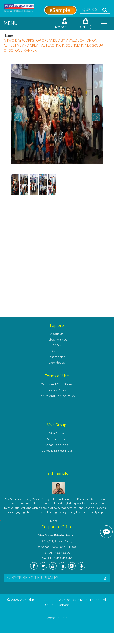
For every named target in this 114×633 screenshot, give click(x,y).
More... (55, 520)
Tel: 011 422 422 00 (57, 552)
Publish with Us (57, 339)
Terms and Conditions (57, 384)
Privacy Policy (57, 390)
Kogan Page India (57, 444)
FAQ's (57, 345)
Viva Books (57, 433)
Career (57, 351)
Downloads (57, 362)
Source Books (56, 439)
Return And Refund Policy (57, 395)
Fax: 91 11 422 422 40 (57, 558)
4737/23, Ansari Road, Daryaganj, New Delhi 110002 (57, 543)
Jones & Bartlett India (57, 450)
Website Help (57, 618)
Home (8, 35)
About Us (56, 333)
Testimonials (57, 356)
